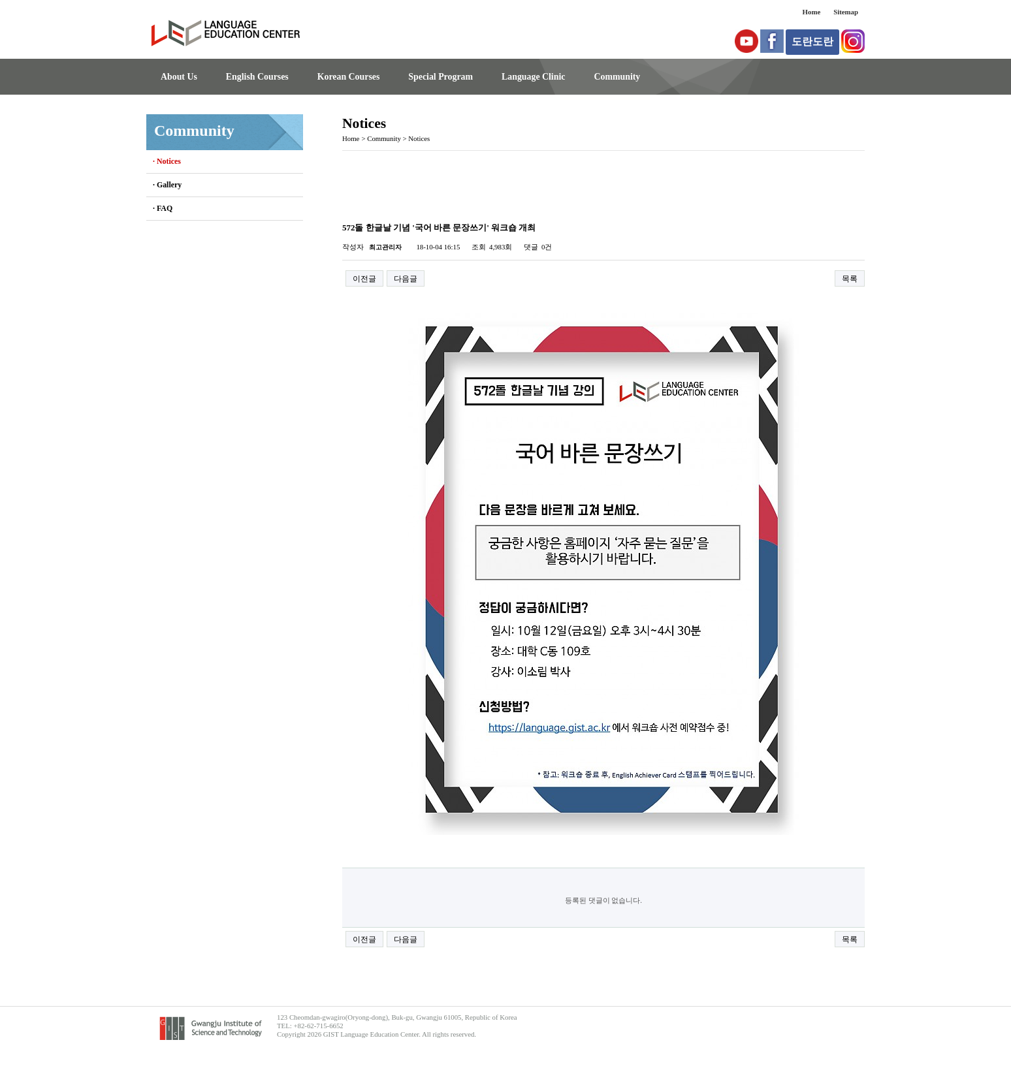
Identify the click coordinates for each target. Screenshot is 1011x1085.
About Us (179, 77)
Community (617, 77)
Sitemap (845, 12)
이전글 (364, 278)
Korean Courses (348, 77)
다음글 (405, 278)
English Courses (257, 77)
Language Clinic (533, 77)
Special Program (440, 77)
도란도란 (812, 41)
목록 (850, 278)
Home (812, 12)
